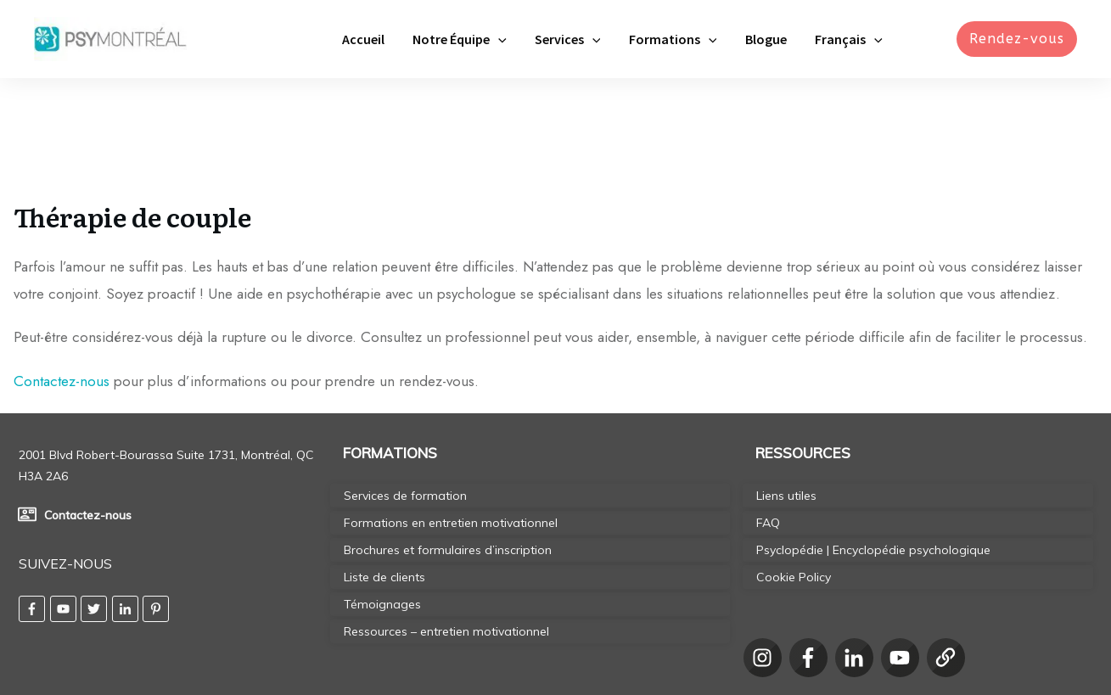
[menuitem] (851, 39)
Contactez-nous (61, 284)
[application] (518, 39)
